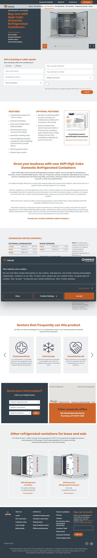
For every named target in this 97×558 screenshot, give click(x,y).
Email (8, 66)
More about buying (15, 42)
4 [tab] (59, 46)
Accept (79, 296)
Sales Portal (60, 531)
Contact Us (73, 2)
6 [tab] (63, 46)
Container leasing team (41, 515)
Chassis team (38, 522)
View (36, 413)
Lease (17, 515)
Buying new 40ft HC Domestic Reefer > (76, 140)
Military (48, 356)
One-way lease (20, 519)
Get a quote (12, 35)
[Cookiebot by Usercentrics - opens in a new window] (83, 260)
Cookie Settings (48, 296)
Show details (84, 288)
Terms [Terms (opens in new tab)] (93, 402)
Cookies (59, 518)
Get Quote (86, 2)
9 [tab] (69, 46)
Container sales (21, 522)
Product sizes (13, 39)
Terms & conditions (62, 512)
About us (18, 512)
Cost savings (20, 525)
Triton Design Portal (63, 538)
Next (93, 46)
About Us (61, 2)
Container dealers (21, 356)
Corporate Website (46, 2)
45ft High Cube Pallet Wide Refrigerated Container (69, 484)
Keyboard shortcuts (64, 402)
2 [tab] (55, 46)
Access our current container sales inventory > (48, 219)
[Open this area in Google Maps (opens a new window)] (54, 401)
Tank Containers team (41, 525)
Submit (87, 92)
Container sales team (40, 519)
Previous (90, 46)
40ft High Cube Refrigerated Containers (28, 484)
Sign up (78, 534)
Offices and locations (40, 528)
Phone (18, 66)
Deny (17, 296)
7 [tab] (65, 46)
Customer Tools (61, 528)
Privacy (59, 515)
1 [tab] (53, 46)
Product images (14, 32)
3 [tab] (57, 46)
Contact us (37, 512)
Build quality (19, 528)
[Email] (83, 528)
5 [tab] (61, 46)
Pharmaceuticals (75, 356)
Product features (14, 37)
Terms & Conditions (85, 89)
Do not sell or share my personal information (63, 523)
